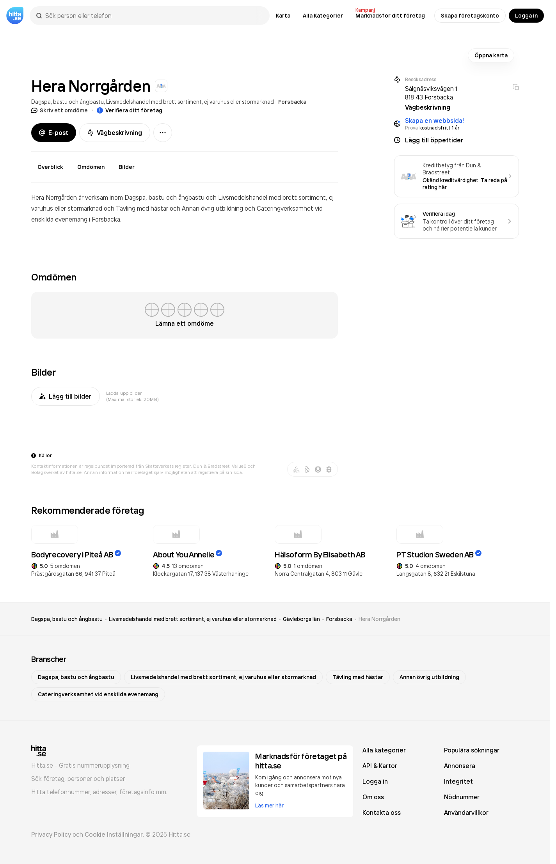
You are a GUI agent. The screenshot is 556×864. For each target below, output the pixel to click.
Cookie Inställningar (114, 834)
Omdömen (91, 166)
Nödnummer (462, 797)
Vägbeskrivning (114, 133)
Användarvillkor (466, 812)
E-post (53, 133)
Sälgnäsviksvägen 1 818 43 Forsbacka (431, 93)
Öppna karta (491, 55)
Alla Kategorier (323, 15)
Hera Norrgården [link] (379, 619)
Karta (283, 15)
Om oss (373, 797)
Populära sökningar (471, 750)
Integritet (458, 781)
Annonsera (459, 766)
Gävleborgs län (301, 619)
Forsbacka (292, 101)
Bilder (127, 166)
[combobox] (153, 15)
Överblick (50, 166)
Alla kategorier (384, 750)
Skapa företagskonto (470, 15)
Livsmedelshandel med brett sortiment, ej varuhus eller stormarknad (190, 101)
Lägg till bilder (65, 396)
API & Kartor (379, 766)
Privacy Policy (51, 834)
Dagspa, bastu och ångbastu (67, 101)
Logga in (526, 15)
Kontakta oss (381, 812)
